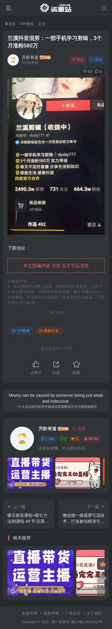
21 (75, 439)
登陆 (56, 265)
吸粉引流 (49, 331)
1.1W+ (48, 439)
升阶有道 (30, 57)
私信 (96, 60)
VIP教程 (26, 24)
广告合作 (73, 613)
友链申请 (29, 613)
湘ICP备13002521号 (86, 622)
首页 (10, 24)
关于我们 (94, 613)
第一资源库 (61, 622)
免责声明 (51, 613)
